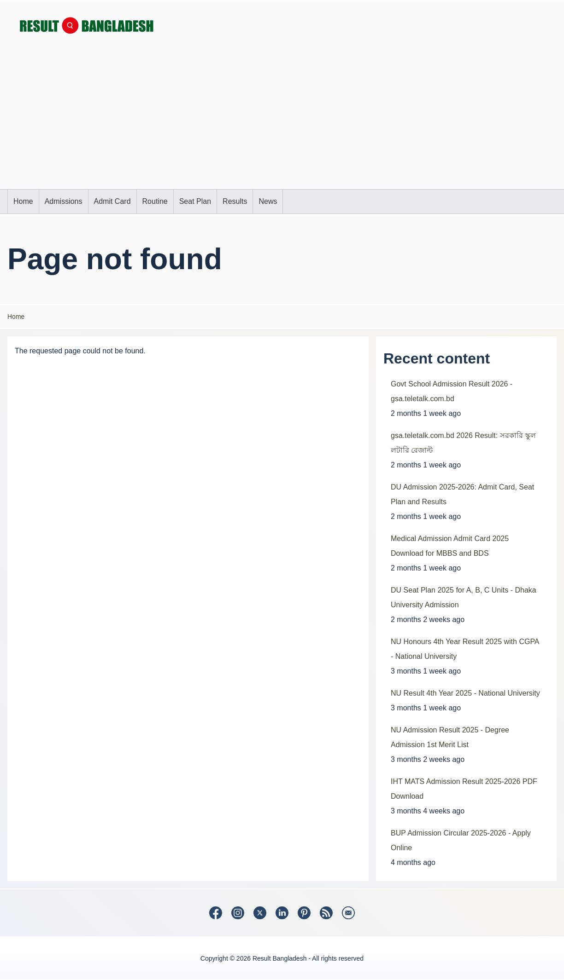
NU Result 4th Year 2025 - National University (465, 693)
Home (15, 316)
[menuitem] (23, 201)
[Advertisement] (282, 120)
